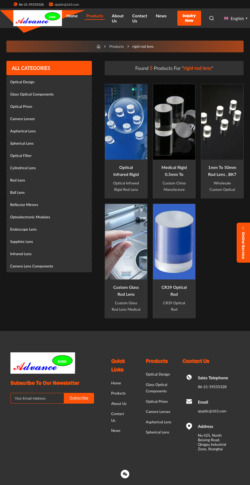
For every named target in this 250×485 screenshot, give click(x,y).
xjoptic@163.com (66, 4)
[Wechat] (125, 474)
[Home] (98, 46)
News (161, 15)
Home (72, 15)
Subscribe (78, 398)
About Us (118, 18)
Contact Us (139, 18)
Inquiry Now (189, 18)
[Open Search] (212, 18)
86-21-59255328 (212, 386)
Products (94, 15)
